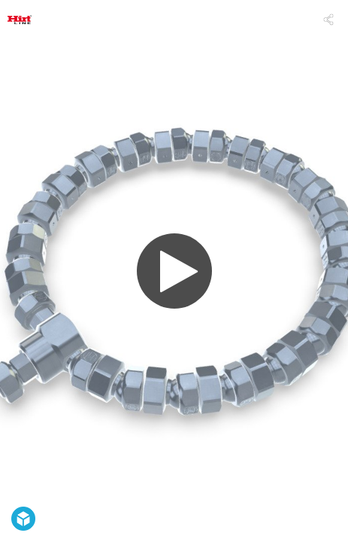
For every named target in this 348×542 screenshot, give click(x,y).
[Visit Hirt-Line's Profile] (20, 20)
